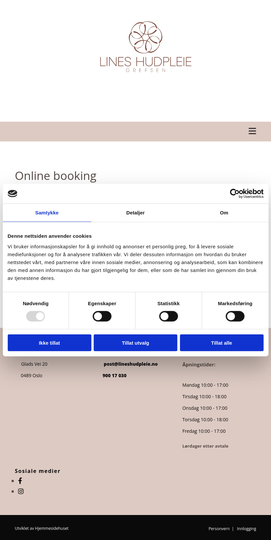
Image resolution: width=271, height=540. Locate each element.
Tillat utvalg (135, 342)
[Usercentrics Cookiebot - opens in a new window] (234, 194)
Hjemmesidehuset (51, 528)
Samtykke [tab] (47, 212)
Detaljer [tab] (135, 212)
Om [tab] (224, 212)
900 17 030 (114, 375)
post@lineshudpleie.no (131, 364)
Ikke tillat (49, 342)
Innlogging (246, 528)
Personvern (219, 528)
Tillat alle (221, 342)
